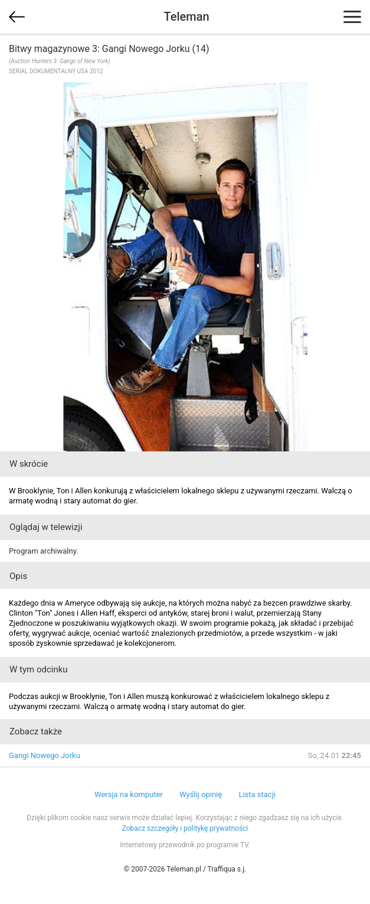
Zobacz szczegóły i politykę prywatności (185, 828)
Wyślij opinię (200, 794)
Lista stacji (257, 794)
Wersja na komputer (128, 794)
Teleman (186, 16)
